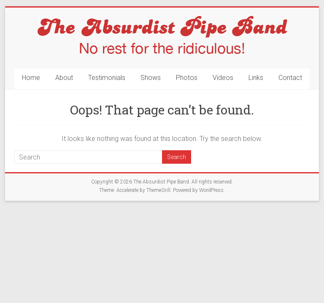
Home (31, 78)
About (64, 78)
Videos (223, 78)
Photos (186, 78)
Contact (290, 78)
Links (255, 78)
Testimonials (106, 78)
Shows (150, 78)
